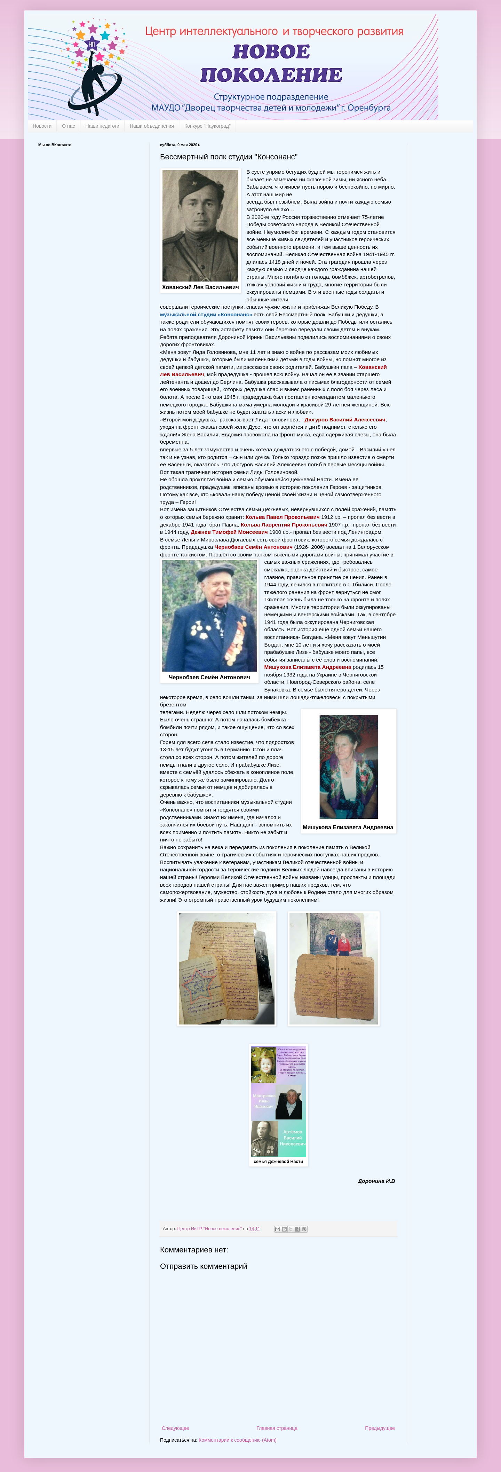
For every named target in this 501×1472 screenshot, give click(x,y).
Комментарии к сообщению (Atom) (238, 1440)
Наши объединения (152, 126)
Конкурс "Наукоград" (207, 126)
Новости (42, 126)
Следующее (175, 1428)
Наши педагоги (102, 126)
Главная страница (277, 1428)
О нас (68, 126)
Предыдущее (380, 1428)
